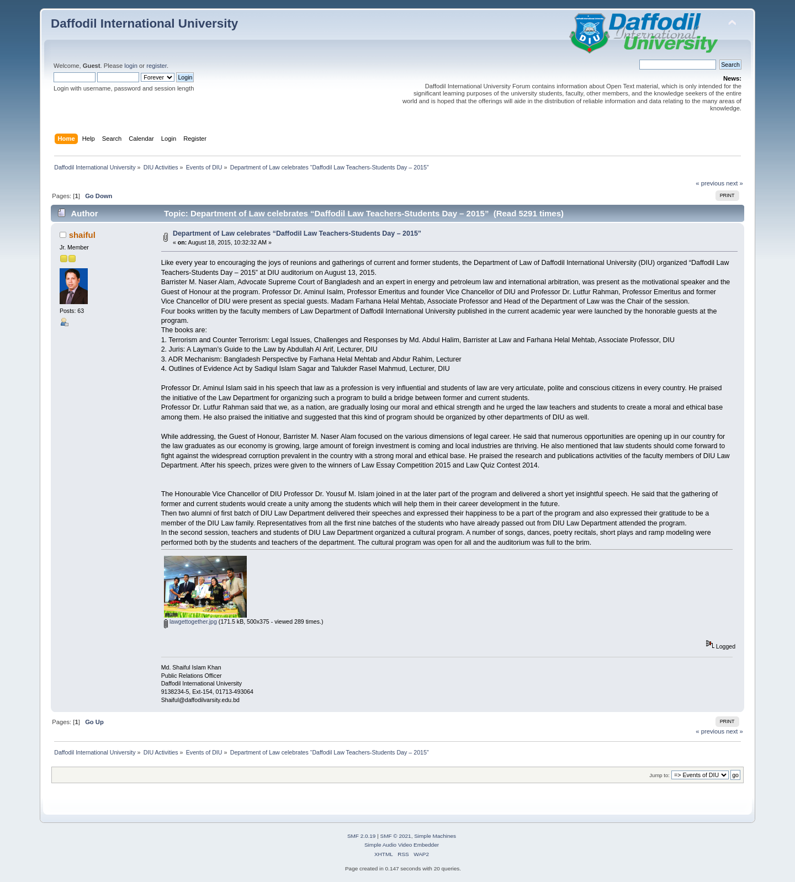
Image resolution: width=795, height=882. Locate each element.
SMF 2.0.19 (361, 836)
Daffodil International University (144, 23)
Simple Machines (435, 836)
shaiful (82, 235)
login (130, 65)
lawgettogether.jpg (190, 621)
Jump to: (659, 775)
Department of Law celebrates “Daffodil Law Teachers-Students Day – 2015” (297, 233)
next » (734, 183)
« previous (710, 183)
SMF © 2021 (395, 836)
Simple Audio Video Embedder (401, 845)
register (156, 65)
